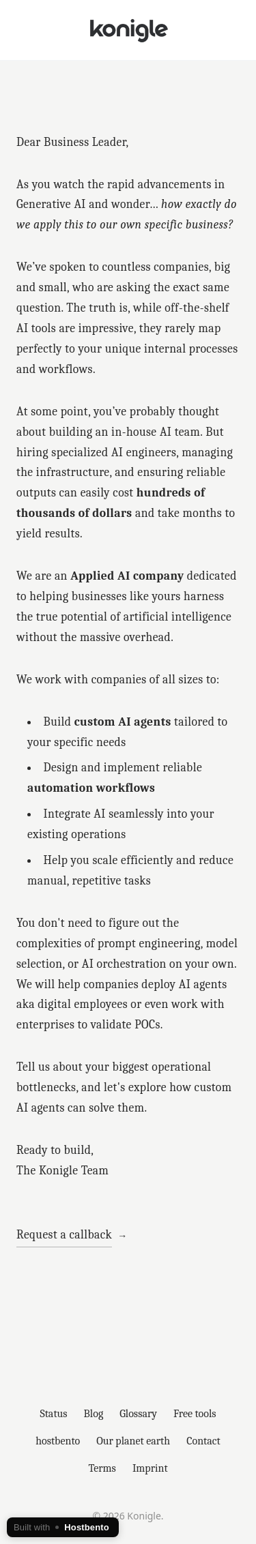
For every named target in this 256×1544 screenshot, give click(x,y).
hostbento (57, 1441)
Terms (101, 1468)
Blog (94, 1414)
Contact (203, 1441)
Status (53, 1414)
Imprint (150, 1468)
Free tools (194, 1414)
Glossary (138, 1414)
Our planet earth (133, 1441)
